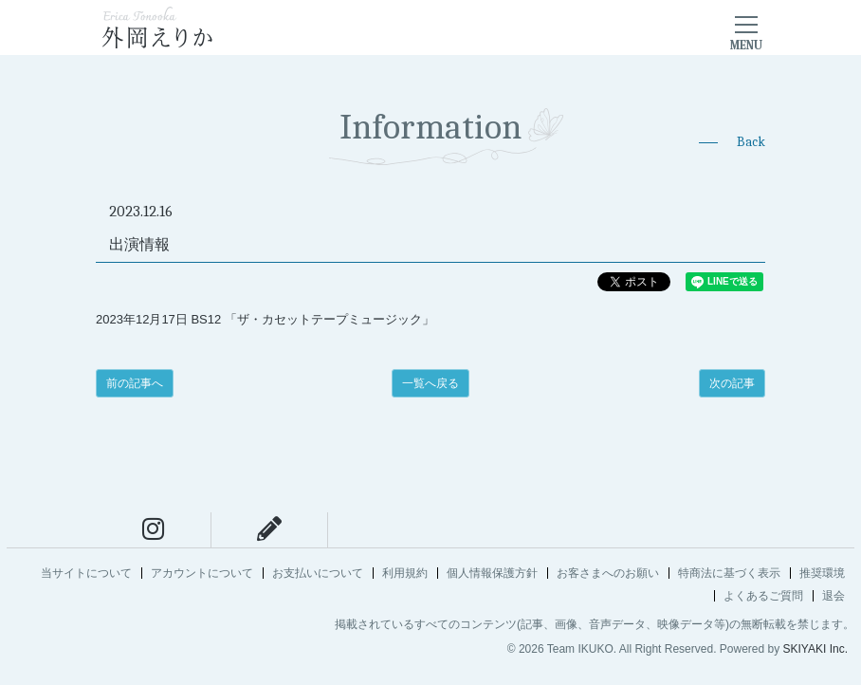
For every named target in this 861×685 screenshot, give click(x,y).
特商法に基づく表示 (729, 573)
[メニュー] (746, 27)
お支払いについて (317, 573)
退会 (833, 595)
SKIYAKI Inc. (815, 649)
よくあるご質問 (763, 595)
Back (751, 142)
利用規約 (405, 573)
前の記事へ (134, 383)
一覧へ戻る (430, 383)
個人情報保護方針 (492, 573)
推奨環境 (822, 573)
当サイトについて (86, 573)
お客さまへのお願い (608, 573)
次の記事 (732, 383)
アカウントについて (202, 573)
